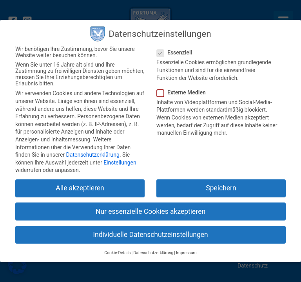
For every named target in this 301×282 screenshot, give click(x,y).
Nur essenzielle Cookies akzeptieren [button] (150, 211)
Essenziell (176, 52)
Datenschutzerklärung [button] (153, 252)
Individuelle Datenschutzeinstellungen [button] (150, 235)
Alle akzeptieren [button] (80, 188)
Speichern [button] (221, 188)
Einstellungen (119, 162)
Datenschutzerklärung (93, 155)
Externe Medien (183, 92)
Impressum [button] (186, 252)
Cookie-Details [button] (117, 252)
